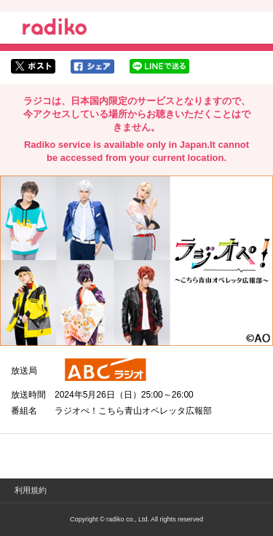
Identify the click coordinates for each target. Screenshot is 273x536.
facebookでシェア (92, 66)
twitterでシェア (33, 66)
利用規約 (31, 490)
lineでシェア (159, 66)
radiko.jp (54, 29)
